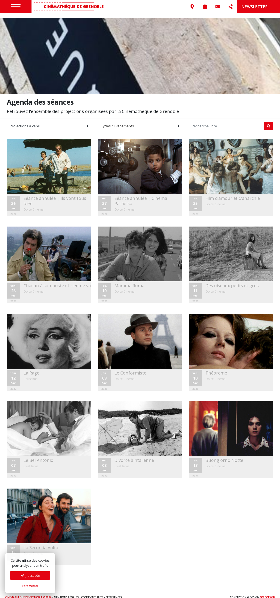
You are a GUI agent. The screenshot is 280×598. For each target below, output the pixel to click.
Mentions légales (66, 592)
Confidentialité (92, 592)
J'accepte (30, 575)
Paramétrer (30, 586)
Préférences (114, 592)
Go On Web (267, 592)
